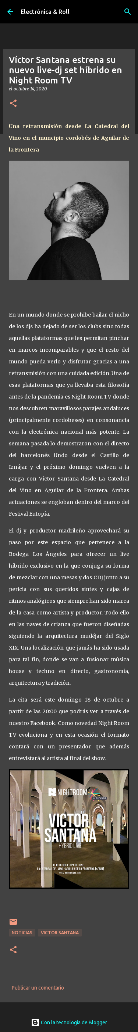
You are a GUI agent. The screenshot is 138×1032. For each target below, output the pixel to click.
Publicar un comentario (38, 988)
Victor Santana (60, 932)
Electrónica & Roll (45, 11)
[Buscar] (127, 11)
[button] (13, 104)
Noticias (22, 932)
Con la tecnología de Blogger (69, 1022)
